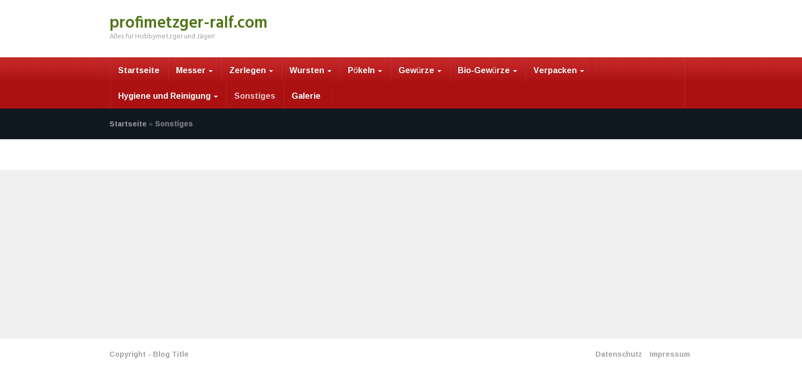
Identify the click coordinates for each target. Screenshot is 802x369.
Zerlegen (251, 70)
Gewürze (419, 70)
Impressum (670, 354)
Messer (194, 70)
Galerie (306, 95)
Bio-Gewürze (487, 70)
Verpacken (558, 70)
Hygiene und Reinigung (168, 95)
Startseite (139, 70)
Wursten (310, 70)
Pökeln (365, 70)
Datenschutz (618, 354)
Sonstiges (254, 95)
